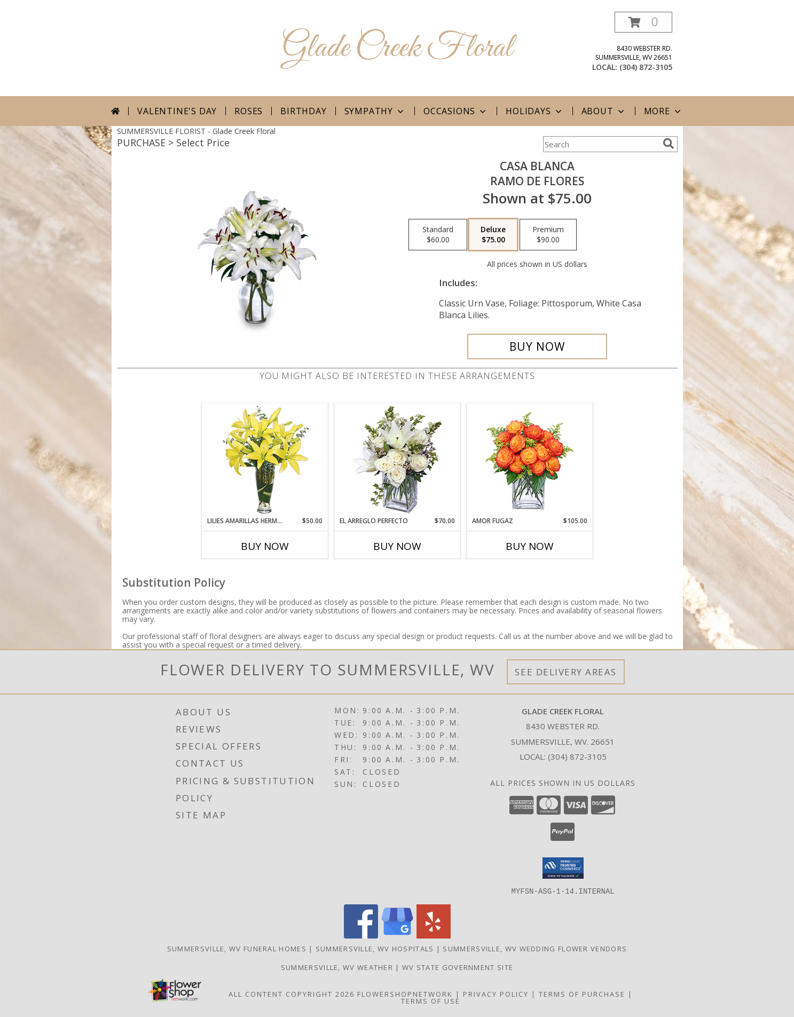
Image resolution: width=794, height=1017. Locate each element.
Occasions (455, 111)
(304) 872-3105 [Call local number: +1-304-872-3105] (645, 67)
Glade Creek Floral (397, 48)
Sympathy (375, 111)
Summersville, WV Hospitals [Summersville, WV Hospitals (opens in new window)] (375, 948)
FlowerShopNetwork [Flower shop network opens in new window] (405, 993)
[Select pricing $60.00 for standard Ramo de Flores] (438, 234)
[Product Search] (601, 144)
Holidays (534, 111)
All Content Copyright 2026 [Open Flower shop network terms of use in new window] (292, 993)
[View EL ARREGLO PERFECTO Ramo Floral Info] (397, 460)
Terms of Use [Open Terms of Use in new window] (430, 1000)
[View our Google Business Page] (397, 935)
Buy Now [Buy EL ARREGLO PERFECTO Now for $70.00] (397, 546)
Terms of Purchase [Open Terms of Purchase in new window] (582, 993)
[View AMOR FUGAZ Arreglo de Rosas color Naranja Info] (529, 460)
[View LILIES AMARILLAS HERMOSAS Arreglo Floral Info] (264, 460)
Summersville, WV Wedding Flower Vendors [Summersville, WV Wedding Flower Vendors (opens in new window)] (535, 948)
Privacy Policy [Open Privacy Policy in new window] (496, 993)
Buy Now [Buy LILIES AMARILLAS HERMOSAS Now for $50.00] (265, 546)
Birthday (303, 111)
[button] (643, 22)
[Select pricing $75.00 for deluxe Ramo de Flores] (493, 234)
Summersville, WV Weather (337, 967)
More (663, 111)
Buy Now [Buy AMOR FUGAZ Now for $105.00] (530, 546)
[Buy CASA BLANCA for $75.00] (537, 346)
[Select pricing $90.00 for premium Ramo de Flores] (548, 234)
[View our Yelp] (433, 935)
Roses (248, 111)
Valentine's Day (177, 111)
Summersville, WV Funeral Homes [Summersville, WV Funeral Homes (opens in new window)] (236, 948)
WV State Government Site (457, 967)
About (603, 111)
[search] (668, 143)
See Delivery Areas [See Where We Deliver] (566, 672)
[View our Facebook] (361, 935)
